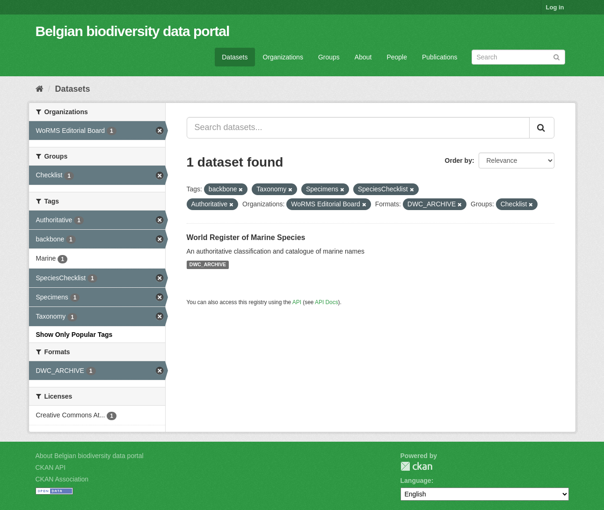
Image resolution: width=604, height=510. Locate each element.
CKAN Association (62, 479)
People (396, 57)
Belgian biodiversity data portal (133, 31)
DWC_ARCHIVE (207, 265)
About (363, 57)
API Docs (326, 302)
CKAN (416, 466)
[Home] (40, 89)
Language (415, 480)
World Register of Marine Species (246, 237)
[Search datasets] (518, 57)
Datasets (234, 57)
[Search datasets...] (358, 127)
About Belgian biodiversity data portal (90, 455)
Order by (458, 160)
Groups (329, 57)
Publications (440, 57)
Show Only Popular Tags (74, 334)
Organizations (283, 57)
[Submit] (556, 56)
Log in (555, 7)
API (296, 302)
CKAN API (51, 467)
